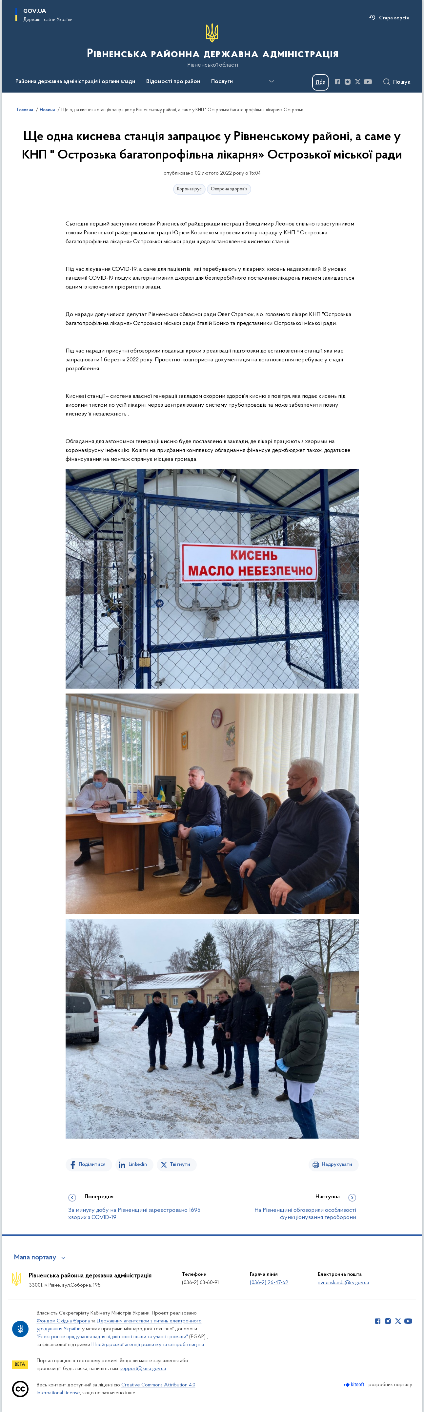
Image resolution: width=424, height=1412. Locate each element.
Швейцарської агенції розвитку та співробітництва (147, 1344)
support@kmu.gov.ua (143, 1368)
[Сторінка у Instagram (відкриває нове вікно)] (348, 82)
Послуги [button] (222, 82)
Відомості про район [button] (173, 82)
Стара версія (394, 18)
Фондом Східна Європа (63, 1321)
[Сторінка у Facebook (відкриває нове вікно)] (337, 82)
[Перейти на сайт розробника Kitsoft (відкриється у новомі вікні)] (354, 1384)
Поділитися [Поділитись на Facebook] (92, 1164)
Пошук (402, 82)
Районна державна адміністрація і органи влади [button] (75, 82)
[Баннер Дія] (320, 82)
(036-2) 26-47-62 (269, 1282)
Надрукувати (337, 1164)
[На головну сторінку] (212, 45)
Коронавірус (189, 189)
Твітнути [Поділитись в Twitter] (180, 1164)
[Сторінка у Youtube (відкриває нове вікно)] (368, 82)
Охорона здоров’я (229, 189)
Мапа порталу (35, 1257)
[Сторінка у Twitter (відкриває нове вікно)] (358, 82)
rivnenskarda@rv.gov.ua (343, 1282)
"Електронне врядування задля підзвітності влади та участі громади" (112, 1336)
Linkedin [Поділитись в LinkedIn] (138, 1164)
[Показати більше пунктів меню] (272, 81)
